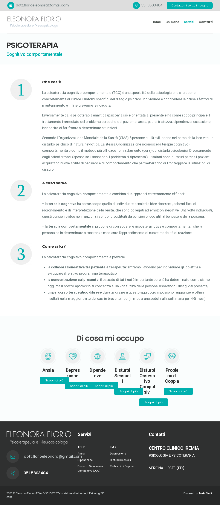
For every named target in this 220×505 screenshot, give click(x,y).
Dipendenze (85, 460)
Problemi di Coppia (122, 466)
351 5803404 (36, 473)
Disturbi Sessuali (120, 460)
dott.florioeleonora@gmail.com (40, 456)
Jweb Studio (206, 493)
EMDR (114, 447)
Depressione (118, 453)
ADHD (81, 447)
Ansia (81, 453)
